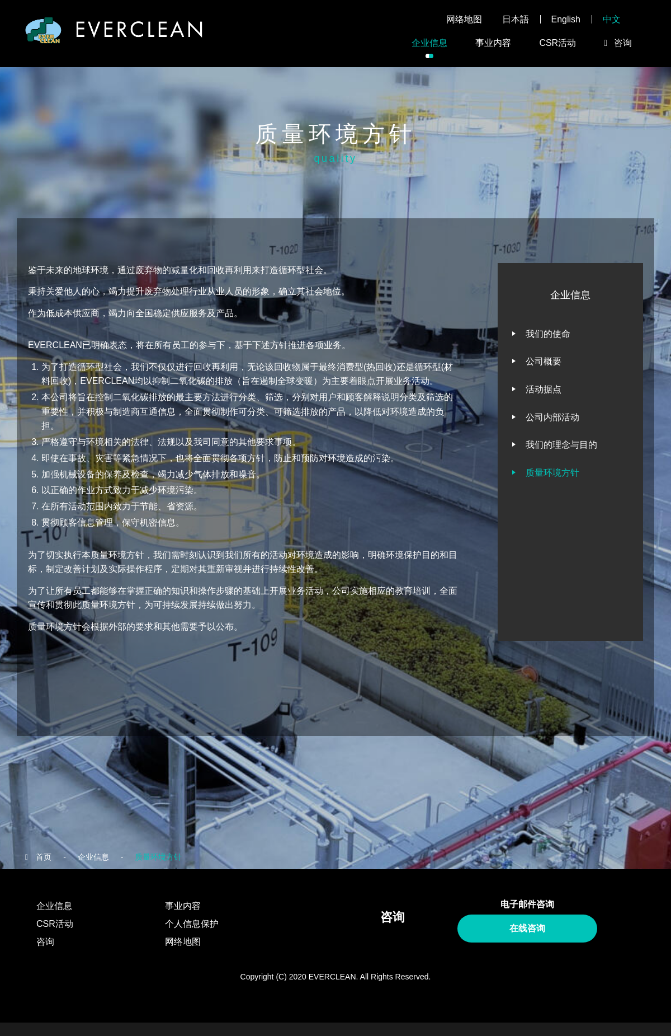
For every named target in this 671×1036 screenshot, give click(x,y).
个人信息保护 (192, 924)
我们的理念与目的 (561, 444)
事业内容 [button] (493, 43)
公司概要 (543, 361)
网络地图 (464, 19)
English (565, 19)
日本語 (515, 19)
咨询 (45, 941)
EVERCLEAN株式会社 (114, 33)
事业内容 (183, 906)
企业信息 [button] (429, 43)
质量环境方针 (552, 472)
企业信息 (93, 856)
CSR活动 (557, 43)
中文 (612, 19)
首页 (43, 856)
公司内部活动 (552, 417)
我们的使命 (548, 334)
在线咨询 (527, 928)
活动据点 (543, 389)
